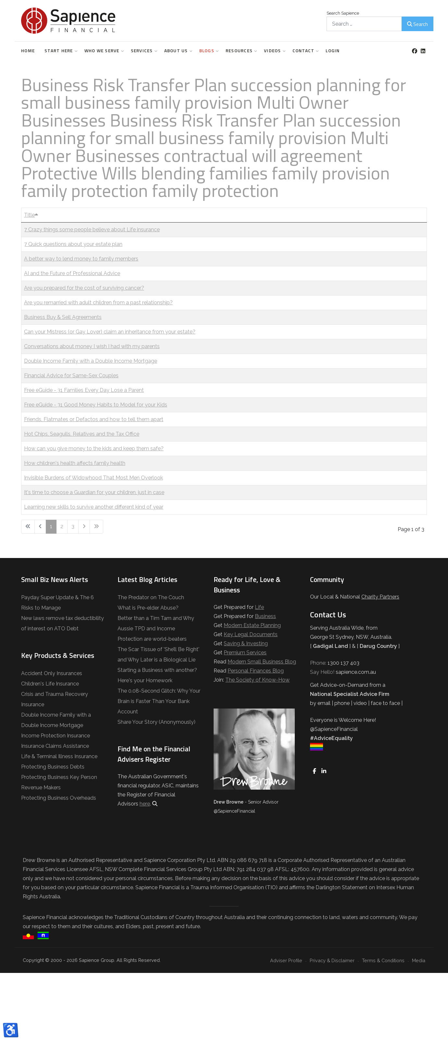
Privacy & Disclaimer (332, 960)
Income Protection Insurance (55, 736)
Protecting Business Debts (52, 767)
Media (418, 960)
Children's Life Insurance (50, 684)
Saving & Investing (246, 643)
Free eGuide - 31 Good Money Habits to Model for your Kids (95, 405)
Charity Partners (380, 597)
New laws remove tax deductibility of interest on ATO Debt (62, 623)
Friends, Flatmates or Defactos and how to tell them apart (93, 419)
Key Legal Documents (251, 634)
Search (417, 24)
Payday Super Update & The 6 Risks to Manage (57, 602)
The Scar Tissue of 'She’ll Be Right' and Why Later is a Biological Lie (158, 654)
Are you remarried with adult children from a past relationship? (98, 302)
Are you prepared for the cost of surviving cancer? (84, 288)
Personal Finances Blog (256, 671)
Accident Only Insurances (51, 673)
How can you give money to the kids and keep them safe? (94, 448)
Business (265, 616)
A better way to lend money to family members (81, 259)
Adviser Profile (286, 960)
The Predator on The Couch (151, 597)
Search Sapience (343, 13)
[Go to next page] (84, 527)
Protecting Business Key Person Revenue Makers (59, 782)
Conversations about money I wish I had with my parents (92, 346)
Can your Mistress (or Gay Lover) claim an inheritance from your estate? (109, 332)
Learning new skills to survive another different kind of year (93, 507)
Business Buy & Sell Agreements (63, 317)
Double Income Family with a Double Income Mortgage (90, 361)
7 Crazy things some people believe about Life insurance (92, 229)
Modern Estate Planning (252, 625)
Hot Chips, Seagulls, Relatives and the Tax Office (81, 434)
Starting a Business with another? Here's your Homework (157, 675)
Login (333, 50)
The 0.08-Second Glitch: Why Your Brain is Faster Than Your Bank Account (159, 701)
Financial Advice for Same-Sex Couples (71, 375)
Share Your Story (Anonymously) (156, 722)
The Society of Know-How (257, 680)
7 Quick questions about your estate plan (73, 244)
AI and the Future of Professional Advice (72, 273)
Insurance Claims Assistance (55, 746)
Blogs (207, 50)
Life (259, 607)
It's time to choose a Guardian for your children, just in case (94, 492)
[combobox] (364, 24)
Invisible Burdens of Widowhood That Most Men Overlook (93, 478)
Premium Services (245, 652)
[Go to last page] (96, 527)
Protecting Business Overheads (58, 798)
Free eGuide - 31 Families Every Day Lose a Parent (84, 390)
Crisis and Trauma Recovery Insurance (54, 699)
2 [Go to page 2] (61, 526)
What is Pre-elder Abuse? (148, 608)
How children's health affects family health (74, 463)
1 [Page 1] (51, 526)
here (145, 804)
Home (28, 50)
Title (31, 215)
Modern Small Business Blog (262, 662)
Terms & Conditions (383, 960)
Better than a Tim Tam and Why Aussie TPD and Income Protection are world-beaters (156, 628)
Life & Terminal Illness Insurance (59, 756)
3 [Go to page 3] (72, 526)
